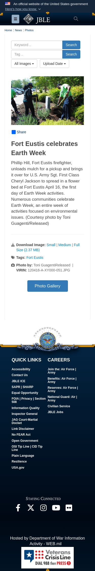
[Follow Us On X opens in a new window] (30, 509)
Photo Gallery (48, 286)
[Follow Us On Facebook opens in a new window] (18, 509)
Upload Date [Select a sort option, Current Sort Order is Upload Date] (54, 64)
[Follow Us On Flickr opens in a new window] (68, 509)
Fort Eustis (34, 257)
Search (71, 45)
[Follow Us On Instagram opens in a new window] (43, 509)
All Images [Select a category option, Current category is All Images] (24, 64)
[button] (23, 9)
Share (19, 132)
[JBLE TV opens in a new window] (56, 509)
